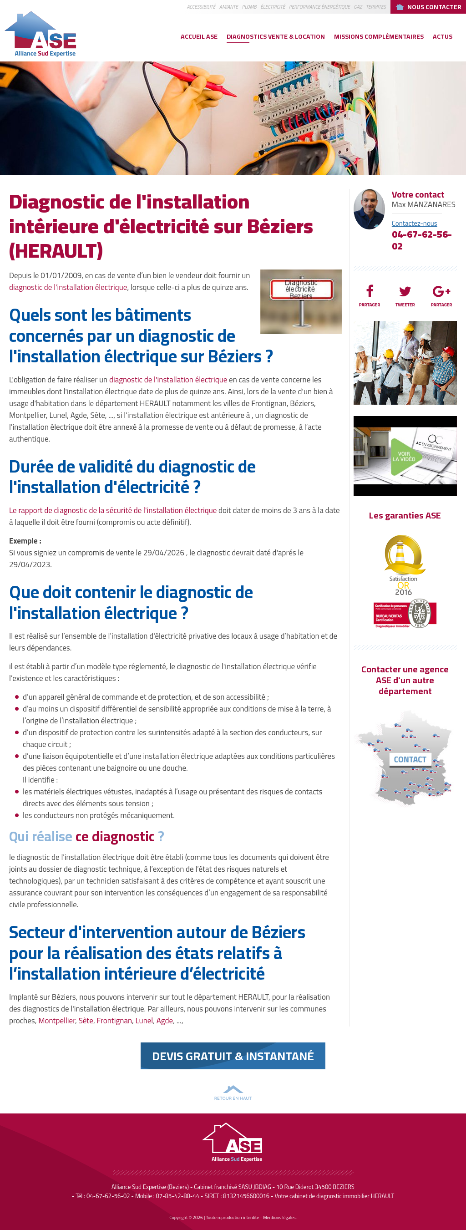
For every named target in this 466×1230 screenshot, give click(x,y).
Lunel (144, 1021)
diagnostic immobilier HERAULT (355, 1195)
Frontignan (114, 1021)
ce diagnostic (115, 836)
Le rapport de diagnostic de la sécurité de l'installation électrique (113, 510)
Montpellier (56, 1021)
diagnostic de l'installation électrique (68, 287)
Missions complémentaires (379, 36)
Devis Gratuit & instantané (233, 1056)
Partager (369, 296)
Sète (86, 1021)
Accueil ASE (199, 36)
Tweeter (405, 296)
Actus (442, 36)
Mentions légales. (280, 1217)
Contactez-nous (414, 223)
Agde (165, 1021)
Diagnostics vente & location (276, 36)
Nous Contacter (434, 7)
